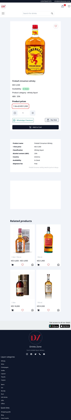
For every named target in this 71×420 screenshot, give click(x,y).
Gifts (2, 400)
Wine (2, 364)
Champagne (4, 367)
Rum (2, 394)
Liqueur (3, 374)
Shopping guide (6, 412)
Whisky (3, 361)
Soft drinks (4, 397)
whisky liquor (32, 92)
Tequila (3, 377)
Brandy (3, 391)
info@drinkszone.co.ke (62, 1)
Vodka (3, 370)
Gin (2, 388)
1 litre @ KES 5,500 (20, 106)
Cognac (3, 380)
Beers (2, 384)
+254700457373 (45, 1)
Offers (3, 404)
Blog (2, 415)
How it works (5, 418)
